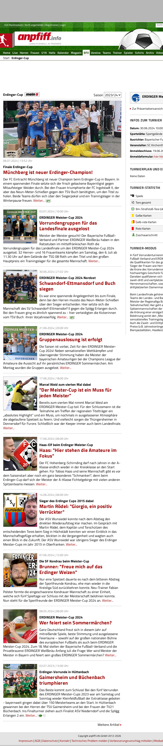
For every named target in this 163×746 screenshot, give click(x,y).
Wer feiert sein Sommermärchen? (75, 622)
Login (63, 25)
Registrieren (51, 25)
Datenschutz (50, 740)
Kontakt (65, 740)
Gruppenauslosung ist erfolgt (70, 339)
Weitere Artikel (108, 724)
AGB (37, 740)
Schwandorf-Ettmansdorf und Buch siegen (77, 285)
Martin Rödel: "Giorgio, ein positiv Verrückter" (75, 509)
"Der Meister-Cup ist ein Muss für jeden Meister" (75, 392)
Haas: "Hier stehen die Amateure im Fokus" (78, 452)
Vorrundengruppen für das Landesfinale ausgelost (68, 225)
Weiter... (39, 200)
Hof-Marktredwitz (13, 25)
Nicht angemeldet (34, 25)
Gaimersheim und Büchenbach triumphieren (72, 680)
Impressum (26, 740)
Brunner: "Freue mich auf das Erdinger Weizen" (70, 569)
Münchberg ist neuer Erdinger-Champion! (48, 172)
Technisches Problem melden (90, 740)
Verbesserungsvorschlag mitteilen (131, 740)
